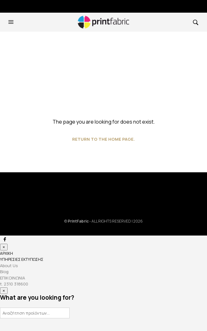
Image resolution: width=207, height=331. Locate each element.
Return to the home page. (103, 139)
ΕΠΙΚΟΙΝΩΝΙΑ (12, 278)
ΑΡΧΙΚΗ (6, 253)
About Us (9, 265)
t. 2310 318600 (14, 284)
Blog (4, 271)
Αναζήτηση (64, 313)
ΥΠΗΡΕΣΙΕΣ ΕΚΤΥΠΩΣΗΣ (21, 259)
